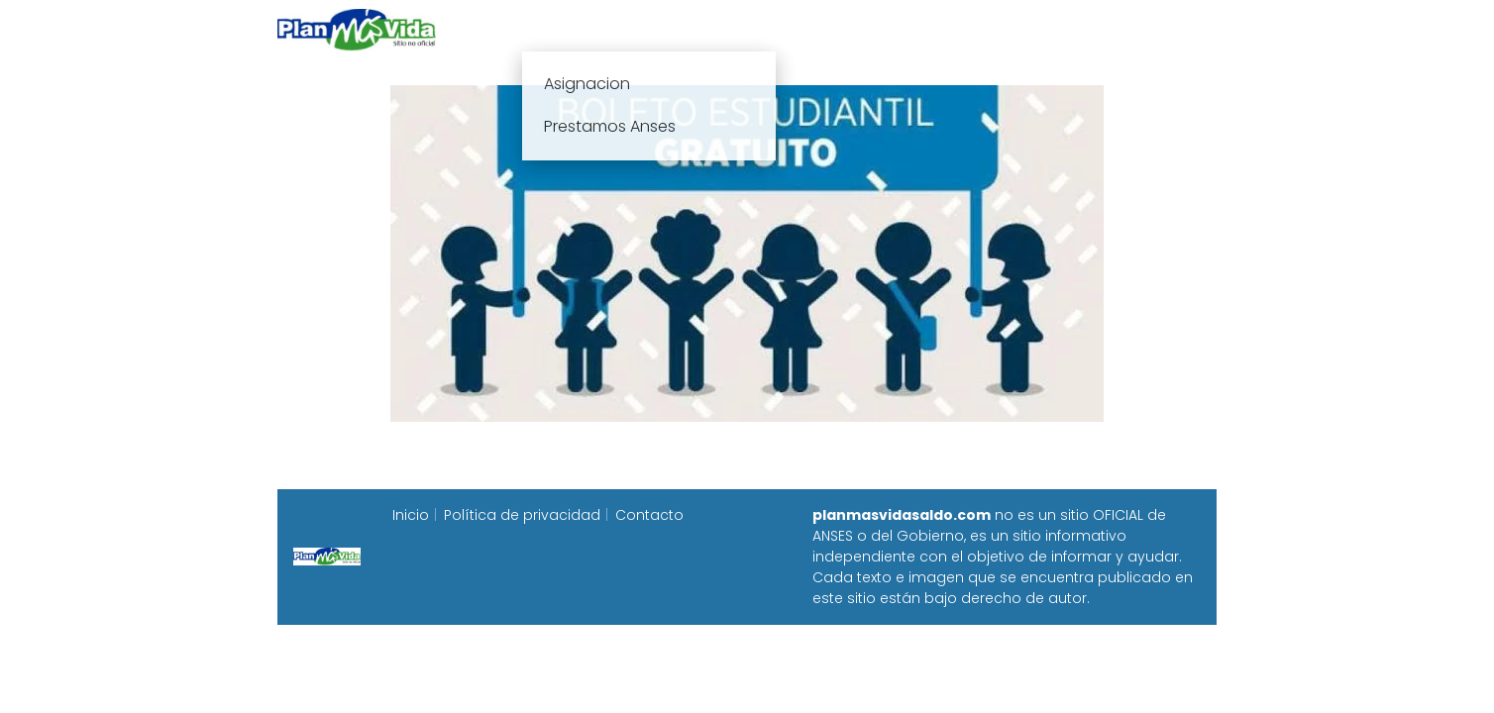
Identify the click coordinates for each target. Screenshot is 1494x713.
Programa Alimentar (1140, 29)
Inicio (527, 29)
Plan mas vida (631, 29)
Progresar (996, 29)
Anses (737, 29)
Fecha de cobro (867, 29)
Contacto (649, 515)
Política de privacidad (522, 515)
